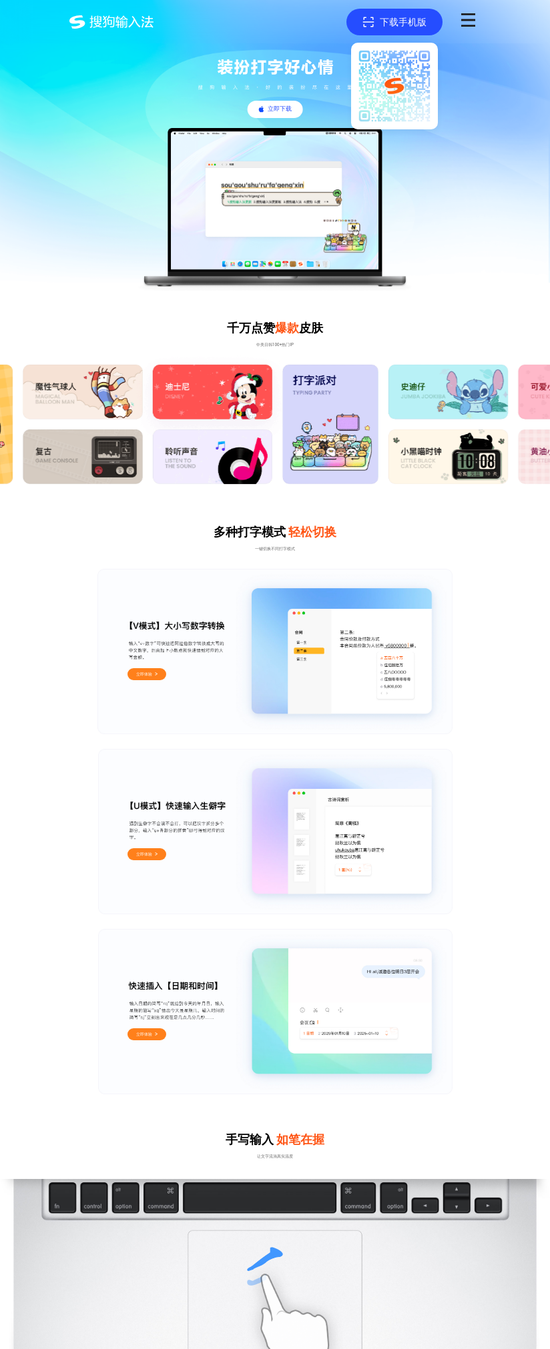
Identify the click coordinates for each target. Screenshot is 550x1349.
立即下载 (280, 108)
